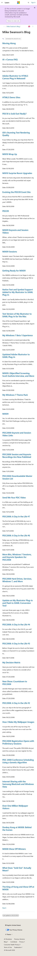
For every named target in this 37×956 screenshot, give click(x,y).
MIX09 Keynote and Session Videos (15, 231)
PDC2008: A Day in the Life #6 (16, 535)
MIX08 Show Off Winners (14, 848)
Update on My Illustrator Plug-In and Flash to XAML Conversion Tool (17, 603)
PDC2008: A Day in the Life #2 (16, 703)
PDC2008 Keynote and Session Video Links (16, 434)
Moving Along (9, 43)
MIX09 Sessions (9, 251)
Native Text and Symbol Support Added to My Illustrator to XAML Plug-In (17, 292)
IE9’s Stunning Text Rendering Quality (16, 133)
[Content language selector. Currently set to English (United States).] (13, 925)
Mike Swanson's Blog (13, 26)
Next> (4, 908)
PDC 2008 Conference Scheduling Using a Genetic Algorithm (18, 761)
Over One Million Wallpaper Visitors (15, 807)
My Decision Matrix (11, 662)
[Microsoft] (18, 2)
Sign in (33, 2)
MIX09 (5, 413)
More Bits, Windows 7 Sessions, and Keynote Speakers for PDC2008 (16, 557)
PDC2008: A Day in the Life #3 (16, 643)
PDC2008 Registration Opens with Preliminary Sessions (18, 742)
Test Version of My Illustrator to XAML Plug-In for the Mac (17, 315)
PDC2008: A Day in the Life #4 (16, 624)
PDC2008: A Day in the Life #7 (16, 516)
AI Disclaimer (8, 939)
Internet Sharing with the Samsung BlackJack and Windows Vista (18, 784)
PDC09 (5, 211)
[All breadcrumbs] (4, 26)
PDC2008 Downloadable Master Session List (17, 477)
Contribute (13, 942)
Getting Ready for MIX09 (14, 270)
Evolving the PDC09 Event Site (16, 192)
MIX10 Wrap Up (9, 154)
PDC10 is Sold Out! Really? (14, 113)
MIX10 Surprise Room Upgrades (17, 173)
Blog (5, 942)
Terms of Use (8, 947)
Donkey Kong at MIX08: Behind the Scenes (17, 828)
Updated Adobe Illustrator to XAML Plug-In (16, 355)
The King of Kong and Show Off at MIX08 (18, 888)
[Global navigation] (2, 2)
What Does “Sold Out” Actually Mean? (16, 869)
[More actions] (33, 26)
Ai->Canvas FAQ (10, 59)
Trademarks (17, 947)
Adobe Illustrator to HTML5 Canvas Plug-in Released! (15, 77)
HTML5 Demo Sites (11, 97)
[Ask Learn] (29, 26)
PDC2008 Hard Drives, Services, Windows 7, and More (17, 580)
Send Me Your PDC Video (14, 497)
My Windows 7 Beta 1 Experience (17, 335)
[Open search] (28, 2)
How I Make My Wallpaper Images (18, 722)
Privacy (21, 942)
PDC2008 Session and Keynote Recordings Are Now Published (16, 455)
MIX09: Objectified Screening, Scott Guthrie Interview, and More (18, 374)
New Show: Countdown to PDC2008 (14, 682)
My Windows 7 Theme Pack (15, 394)
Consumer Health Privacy (11, 945)
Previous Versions (19, 939)
